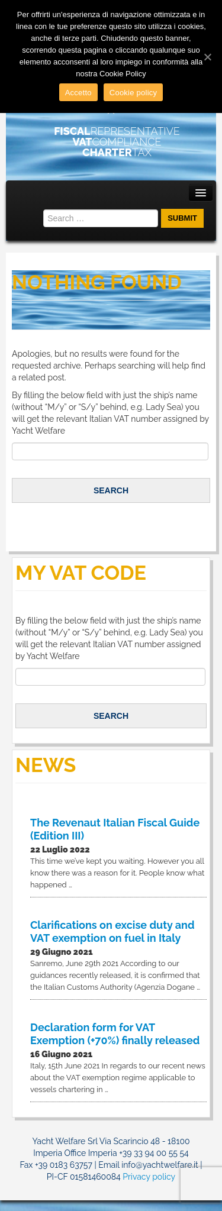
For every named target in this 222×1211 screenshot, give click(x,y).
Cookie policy (133, 92)
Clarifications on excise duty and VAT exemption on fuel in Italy (112, 931)
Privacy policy (149, 1176)
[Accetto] (207, 57)
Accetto (78, 92)
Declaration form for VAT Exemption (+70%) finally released (115, 1034)
